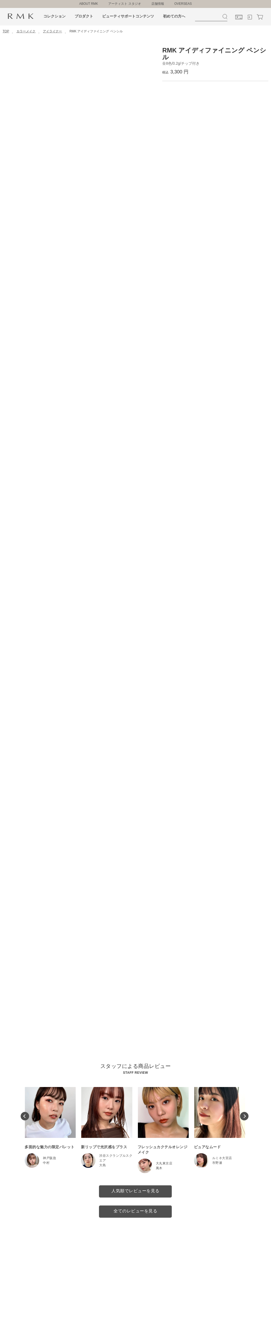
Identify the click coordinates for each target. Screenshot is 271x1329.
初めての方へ (174, 16)
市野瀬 (217, 1163)
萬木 (159, 1168)
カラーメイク (25, 31)
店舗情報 (157, 3)
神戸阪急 (49, 1158)
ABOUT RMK (88, 3)
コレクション (54, 16)
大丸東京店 (164, 1163)
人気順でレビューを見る (135, 1191)
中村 (46, 1163)
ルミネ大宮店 (222, 1158)
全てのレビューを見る (135, 1211)
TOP (6, 31)
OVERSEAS (183, 3)
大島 (102, 1165)
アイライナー (52, 31)
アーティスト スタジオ (124, 3)
